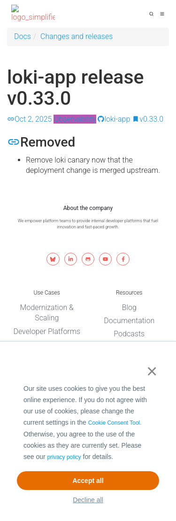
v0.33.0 (147, 119)
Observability (75, 119)
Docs (22, 36)
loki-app (114, 119)
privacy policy (64, 457)
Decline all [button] (88, 500)
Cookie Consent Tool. (115, 423)
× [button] (149, 371)
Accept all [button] (87, 480)
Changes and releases (76, 36)
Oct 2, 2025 (29, 119)
